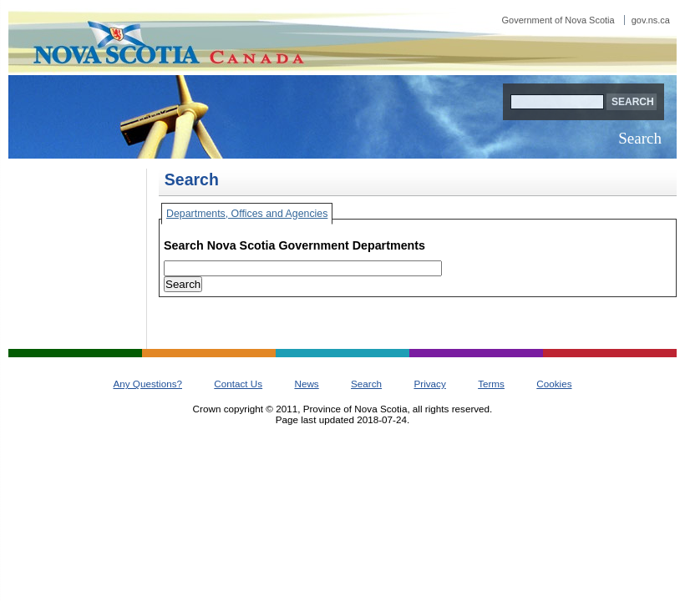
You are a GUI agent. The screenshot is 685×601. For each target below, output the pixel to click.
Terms (491, 383)
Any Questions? (147, 383)
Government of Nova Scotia (586, 20)
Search (640, 138)
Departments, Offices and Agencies (246, 214)
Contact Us (238, 383)
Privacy (429, 383)
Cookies (553, 383)
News (306, 383)
